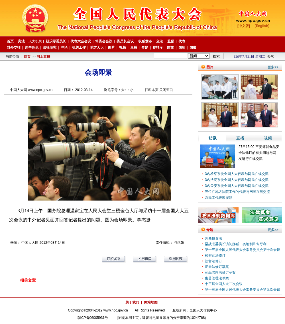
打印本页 (151, 90)
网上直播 (43, 57)
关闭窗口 (166, 90)
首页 (27, 57)
